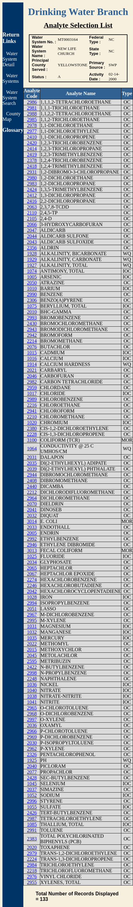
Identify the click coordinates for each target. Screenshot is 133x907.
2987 (32, 818)
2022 (32, 643)
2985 (32, 119)
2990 (32, 294)
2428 (32, 777)
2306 (32, 300)
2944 (32, 474)
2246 (32, 585)
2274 (32, 579)
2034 (32, 562)
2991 (32, 830)
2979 (32, 853)
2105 (32, 218)
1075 (32, 306)
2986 (32, 102)
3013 (32, 550)
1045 (32, 783)
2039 (32, 468)
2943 (32, 329)
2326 (32, 754)
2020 (32, 847)
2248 (32, 678)
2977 (32, 131)
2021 (32, 370)
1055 (32, 806)
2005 (32, 533)
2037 (32, 789)
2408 (32, 480)
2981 (32, 107)
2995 (32, 620)
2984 (32, 864)
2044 (32, 236)
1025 (32, 556)
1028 (32, 597)
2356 (32, 247)
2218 (32, 870)
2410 (32, 137)
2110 (32, 212)
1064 (32, 448)
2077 (32, 771)
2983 (32, 183)
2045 (32, 655)
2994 (32, 602)
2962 (32, 748)
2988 (32, 113)
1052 (32, 795)
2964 (32, 498)
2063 (32, 206)
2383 (32, 838)
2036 (32, 725)
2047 (32, 230)
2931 (32, 172)
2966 (32, 731)
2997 (32, 719)
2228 (32, 434)
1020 (32, 422)
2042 (32, 591)
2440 (32, 486)
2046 (32, 376)
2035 (32, 463)
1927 (32, 265)
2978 (32, 125)
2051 (32, 608)
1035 (32, 637)
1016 (32, 358)
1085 (32, 824)
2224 (32, 859)
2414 (32, 148)
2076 (32, 346)
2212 (32, 492)
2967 (32, 614)
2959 (32, 387)
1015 (32, 352)
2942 (32, 335)
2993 (32, 317)
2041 (32, 509)
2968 (32, 713)
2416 (32, 201)
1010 (32, 288)
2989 (32, 399)
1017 (32, 393)
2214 (32, 341)
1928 (32, 253)
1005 (32, 276)
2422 (32, 667)
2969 (32, 737)
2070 (32, 503)
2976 (32, 876)
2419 (32, 154)
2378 (32, 160)
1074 (32, 271)
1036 (32, 684)
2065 (32, 568)
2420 (32, 142)
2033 (32, 527)
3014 (32, 521)
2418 (32, 166)
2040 (32, 766)
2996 (32, 801)
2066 (32, 224)
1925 (32, 760)
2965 (32, 707)
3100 (32, 440)
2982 (32, 381)
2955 (32, 882)
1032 (32, 632)
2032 (32, 515)
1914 (32, 364)
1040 (32, 690)
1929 (32, 259)
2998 (32, 672)
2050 (32, 282)
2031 (32, 457)
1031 (32, 626)
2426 (32, 812)
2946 (32, 544)
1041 (32, 702)
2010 (32, 311)
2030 (32, 742)
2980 (32, 177)
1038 (32, 696)
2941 (32, 410)
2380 (32, 428)
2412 (32, 195)
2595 (32, 661)
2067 (32, 573)
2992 (32, 538)
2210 (32, 416)
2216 (32, 405)
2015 (32, 649)
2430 (32, 323)
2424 (32, 189)
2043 (32, 241)
